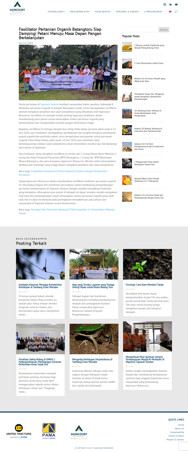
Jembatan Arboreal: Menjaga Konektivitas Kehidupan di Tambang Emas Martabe (40, 286)
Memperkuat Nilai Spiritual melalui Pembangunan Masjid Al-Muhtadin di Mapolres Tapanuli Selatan (145, 359)
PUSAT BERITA (102, 11)
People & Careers (175, 439)
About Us (179, 428)
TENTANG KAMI (55, 11)
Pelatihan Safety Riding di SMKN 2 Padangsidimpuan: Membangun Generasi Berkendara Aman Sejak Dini (40, 362)
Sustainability (177, 432)
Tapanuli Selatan (49, 104)
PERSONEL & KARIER (127, 11)
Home (181, 424)
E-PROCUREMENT (153, 11)
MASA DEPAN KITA (79, 11)
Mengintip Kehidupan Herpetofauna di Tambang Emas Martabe (92, 360)
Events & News (176, 436)
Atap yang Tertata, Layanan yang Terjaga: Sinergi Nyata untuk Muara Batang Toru (93, 286)
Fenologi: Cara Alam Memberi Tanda (144, 284)
